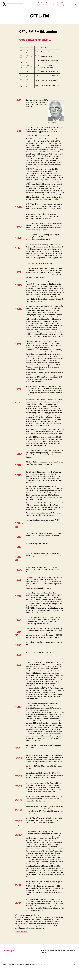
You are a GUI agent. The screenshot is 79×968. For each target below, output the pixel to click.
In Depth (38, 5)
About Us (52, 5)
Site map (14, 950)
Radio (34, 3)
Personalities (50, 3)
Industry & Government (62, 3)
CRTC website (22, 926)
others (42, 926)
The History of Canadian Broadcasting (19, 964)
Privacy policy (7, 950)
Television (41, 3)
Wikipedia (32, 926)
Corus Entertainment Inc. (35, 39)
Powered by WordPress (39, 964)
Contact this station (21, 932)
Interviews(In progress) (63, 5)
